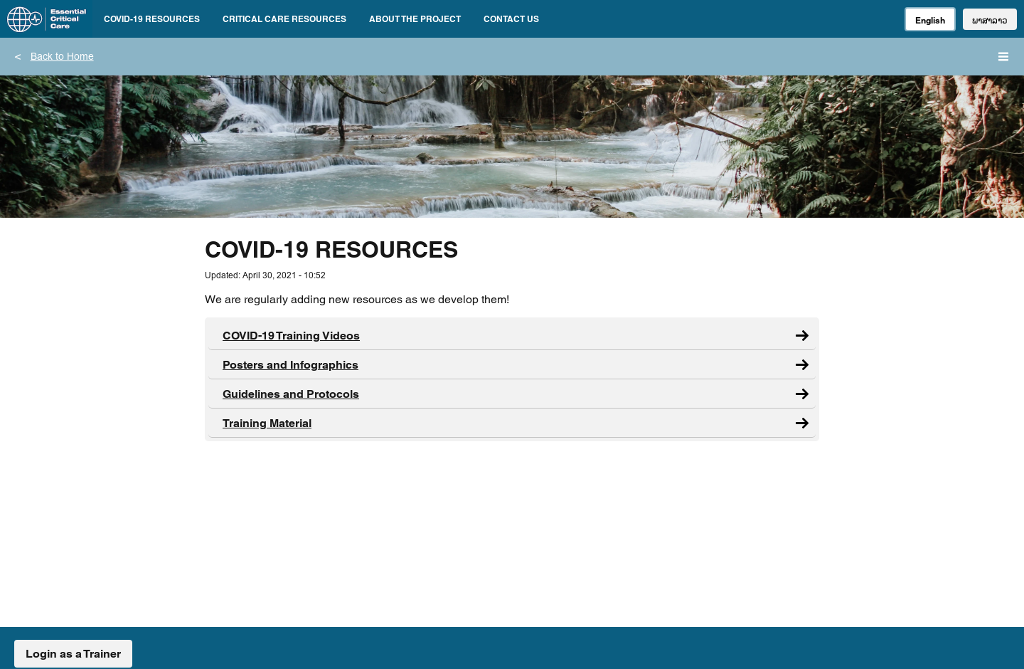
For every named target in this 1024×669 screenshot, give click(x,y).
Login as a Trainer (73, 653)
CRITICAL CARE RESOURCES (284, 19)
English (930, 20)
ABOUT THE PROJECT (415, 19)
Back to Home (62, 58)
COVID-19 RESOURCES (152, 19)
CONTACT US (511, 19)
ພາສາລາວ (990, 20)
